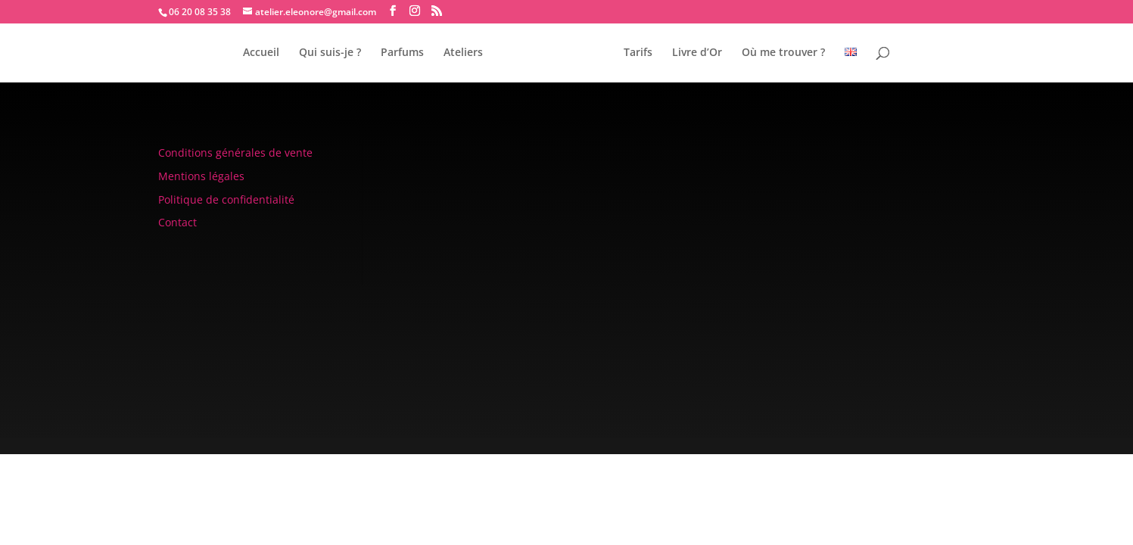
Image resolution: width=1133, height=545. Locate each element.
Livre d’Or (697, 53)
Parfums (402, 53)
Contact (177, 222)
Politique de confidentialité (226, 199)
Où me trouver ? (783, 53)
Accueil (261, 53)
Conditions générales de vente (235, 152)
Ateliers (463, 53)
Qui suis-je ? (330, 53)
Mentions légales (201, 176)
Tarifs (638, 53)
